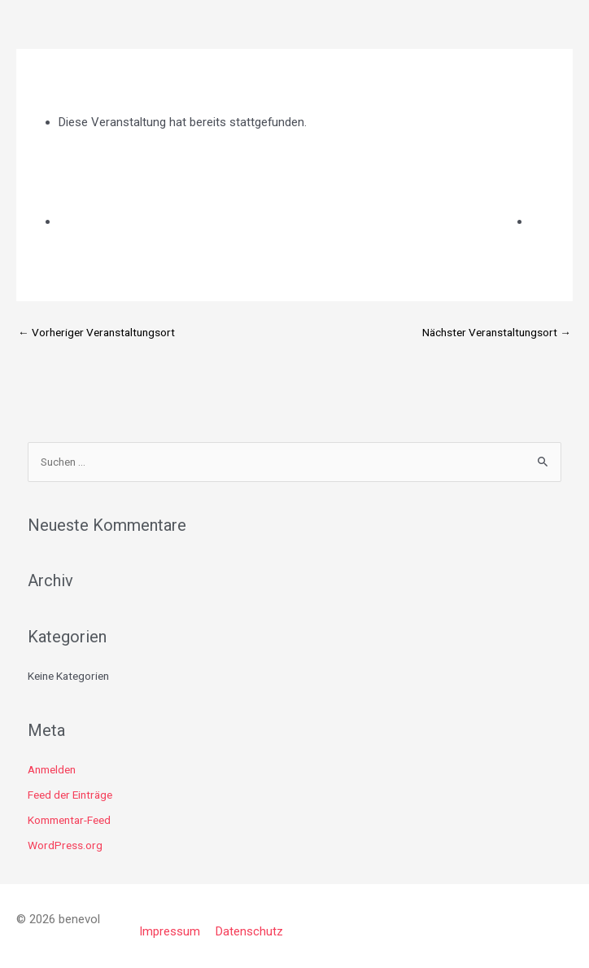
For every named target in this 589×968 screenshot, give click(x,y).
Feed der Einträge (70, 794)
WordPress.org (65, 845)
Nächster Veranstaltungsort (496, 332)
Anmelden (52, 769)
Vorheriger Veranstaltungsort (96, 332)
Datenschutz (249, 931)
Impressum (169, 931)
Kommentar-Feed (69, 819)
